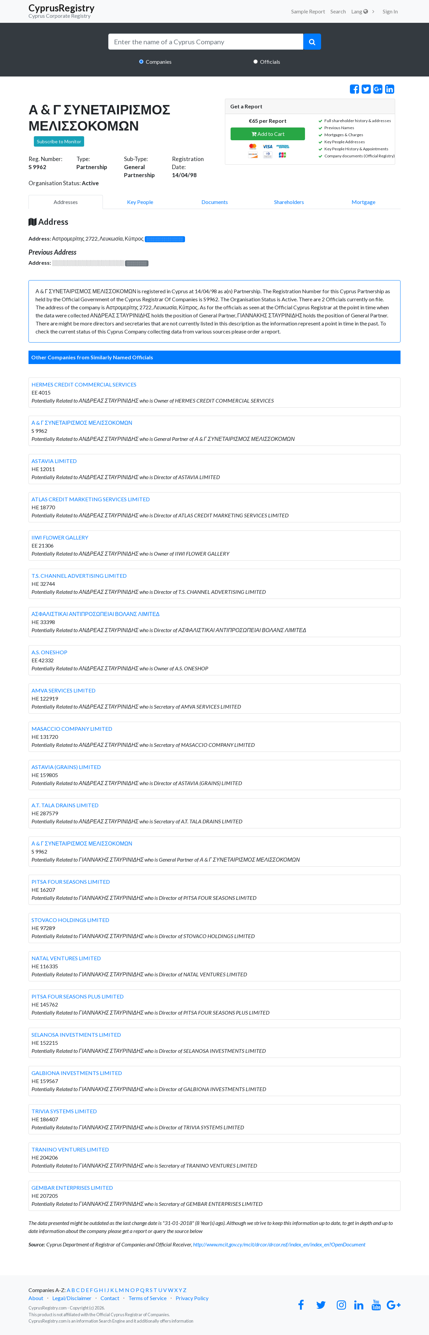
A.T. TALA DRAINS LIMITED (65, 805)
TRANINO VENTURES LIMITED (70, 1149)
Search (338, 11)
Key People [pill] (140, 202)
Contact (110, 1298)
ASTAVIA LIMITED (54, 461)
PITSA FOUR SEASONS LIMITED (71, 881)
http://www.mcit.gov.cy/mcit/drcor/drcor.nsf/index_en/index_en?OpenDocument (279, 1244)
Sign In (390, 11)
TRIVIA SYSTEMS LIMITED (64, 1111)
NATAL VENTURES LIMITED (66, 958)
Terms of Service (147, 1298)
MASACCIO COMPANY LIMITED (72, 728)
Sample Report (308, 11)
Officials (270, 61)
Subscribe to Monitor (59, 141)
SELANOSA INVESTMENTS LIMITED (76, 1034)
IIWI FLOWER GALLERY (60, 537)
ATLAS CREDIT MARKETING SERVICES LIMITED (91, 499)
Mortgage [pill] (363, 202)
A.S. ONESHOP (49, 652)
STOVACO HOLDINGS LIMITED (70, 920)
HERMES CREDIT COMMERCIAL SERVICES (84, 384)
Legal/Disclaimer (71, 1298)
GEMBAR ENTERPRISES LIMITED (72, 1187)
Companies (159, 61)
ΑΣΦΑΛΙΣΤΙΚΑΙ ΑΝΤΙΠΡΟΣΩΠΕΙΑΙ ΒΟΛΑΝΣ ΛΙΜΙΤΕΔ (96, 614)
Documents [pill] (214, 202)
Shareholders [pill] (289, 202)
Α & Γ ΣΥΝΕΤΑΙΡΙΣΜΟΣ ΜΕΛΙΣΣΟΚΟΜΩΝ (82, 422)
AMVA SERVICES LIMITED (64, 690)
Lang (359, 11)
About (35, 1298)
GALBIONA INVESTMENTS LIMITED (77, 1073)
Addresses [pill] (66, 202)
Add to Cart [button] (268, 134)
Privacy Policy (192, 1298)
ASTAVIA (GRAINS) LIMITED (66, 767)
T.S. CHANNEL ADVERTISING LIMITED (79, 575)
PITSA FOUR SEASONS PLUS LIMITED (78, 996)
